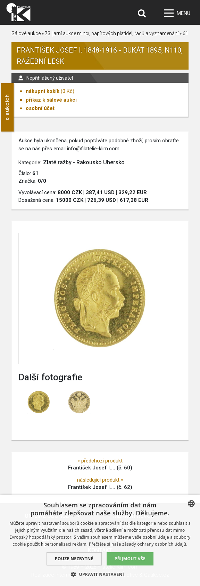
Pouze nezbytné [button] (74, 559)
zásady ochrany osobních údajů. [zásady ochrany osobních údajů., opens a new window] (155, 544)
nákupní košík (42, 91)
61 (185, 33)
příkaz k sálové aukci (51, 100)
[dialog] (100, 540)
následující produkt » (100, 480)
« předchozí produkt (100, 461)
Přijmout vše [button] (130, 559)
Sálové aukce (26, 33)
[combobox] (191, 503)
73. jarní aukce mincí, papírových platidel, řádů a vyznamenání (111, 33)
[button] (100, 574)
